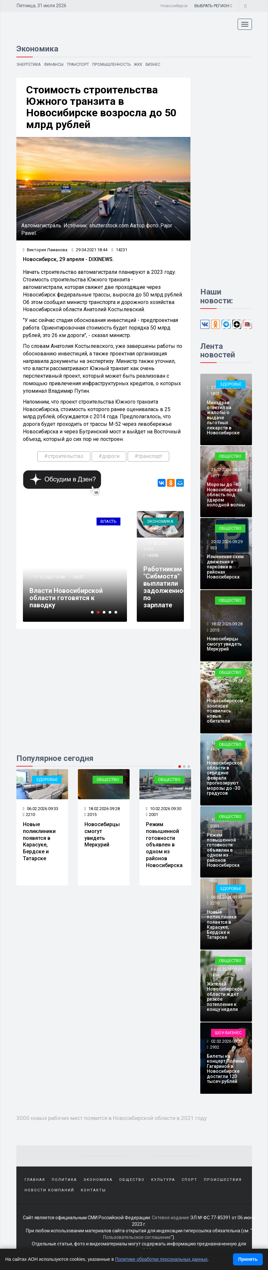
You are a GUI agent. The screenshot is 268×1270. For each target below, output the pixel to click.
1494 (214, 975)
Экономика (160, 521)
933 (213, 547)
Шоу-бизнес (228, 1032)
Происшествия (223, 1180)
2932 (214, 1047)
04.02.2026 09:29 (226, 969)
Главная (35, 1180)
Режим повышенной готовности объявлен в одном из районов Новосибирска (164, 844)
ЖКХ (138, 64)
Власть (108, 521)
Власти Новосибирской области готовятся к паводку (66, 598)
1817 (214, 475)
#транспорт (148, 456)
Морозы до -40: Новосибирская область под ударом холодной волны (226, 494)
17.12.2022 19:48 (48, 577)
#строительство (63, 456)
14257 (78, 577)
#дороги (108, 456)
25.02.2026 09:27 (226, 469)
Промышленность (112, 64)
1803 (214, 393)
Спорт (189, 1180)
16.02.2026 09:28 (226, 680)
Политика (64, 1180)
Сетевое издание (170, 1217)
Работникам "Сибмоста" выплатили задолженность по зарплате (168, 587)
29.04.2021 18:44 (89, 249)
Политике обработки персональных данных (161, 1259)
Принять (248, 1259)
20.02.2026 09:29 (226, 541)
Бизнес (153, 64)
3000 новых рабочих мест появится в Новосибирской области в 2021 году (111, 1118)
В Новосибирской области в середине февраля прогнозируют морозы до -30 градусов (224, 775)
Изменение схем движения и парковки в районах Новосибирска (225, 566)
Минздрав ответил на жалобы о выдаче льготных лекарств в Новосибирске (223, 417)
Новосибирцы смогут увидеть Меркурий (102, 834)
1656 (214, 686)
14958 (152, 555)
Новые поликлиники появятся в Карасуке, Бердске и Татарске (39, 841)
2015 (90, 814)
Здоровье (47, 779)
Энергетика (28, 64)
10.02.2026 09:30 (164, 808)
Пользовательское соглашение (137, 1237)
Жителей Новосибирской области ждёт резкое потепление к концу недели (224, 996)
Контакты (93, 1190)
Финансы (54, 64)
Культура (163, 1180)
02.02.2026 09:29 (226, 1041)
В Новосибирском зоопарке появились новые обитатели (225, 708)
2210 (29, 814)
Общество (108, 779)
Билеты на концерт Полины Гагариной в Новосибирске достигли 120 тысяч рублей (225, 1068)
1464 (214, 749)
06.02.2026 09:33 (41, 808)
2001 (152, 814)
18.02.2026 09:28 (102, 808)
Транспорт (78, 64)
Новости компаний (49, 1190)
